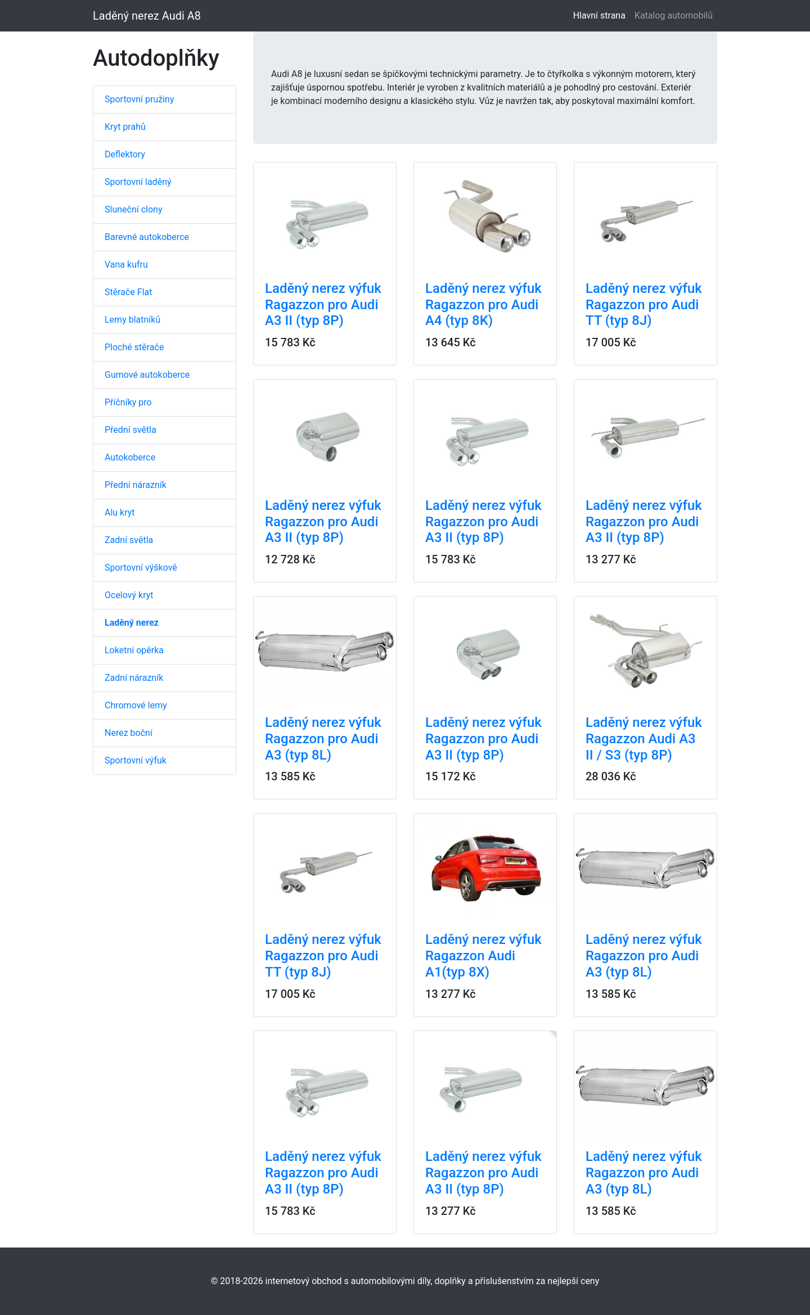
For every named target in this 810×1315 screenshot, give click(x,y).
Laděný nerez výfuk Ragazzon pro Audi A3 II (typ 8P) (323, 305)
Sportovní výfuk (135, 760)
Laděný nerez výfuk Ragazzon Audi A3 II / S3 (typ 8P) (644, 739)
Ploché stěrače (134, 347)
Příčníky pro (128, 402)
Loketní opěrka (134, 650)
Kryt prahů (125, 126)
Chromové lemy (136, 705)
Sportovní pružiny (139, 99)
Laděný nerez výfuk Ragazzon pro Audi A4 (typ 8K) (483, 305)
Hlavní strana (601, 15)
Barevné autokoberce (147, 237)
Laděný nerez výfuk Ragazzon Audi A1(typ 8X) (483, 956)
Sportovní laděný (138, 182)
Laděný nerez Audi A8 (147, 15)
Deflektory (125, 154)
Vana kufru (126, 264)
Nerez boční (128, 732)
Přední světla (130, 429)
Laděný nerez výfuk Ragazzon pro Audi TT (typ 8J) (644, 305)
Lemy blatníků (132, 319)
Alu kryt (120, 512)
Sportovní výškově (141, 567)
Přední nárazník (135, 485)
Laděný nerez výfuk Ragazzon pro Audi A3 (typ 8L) (323, 739)
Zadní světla (129, 540)
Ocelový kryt (129, 595)
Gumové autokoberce (147, 374)
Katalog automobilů (673, 15)
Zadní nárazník (134, 677)
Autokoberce (130, 457)
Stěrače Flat (128, 292)
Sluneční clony (133, 209)
